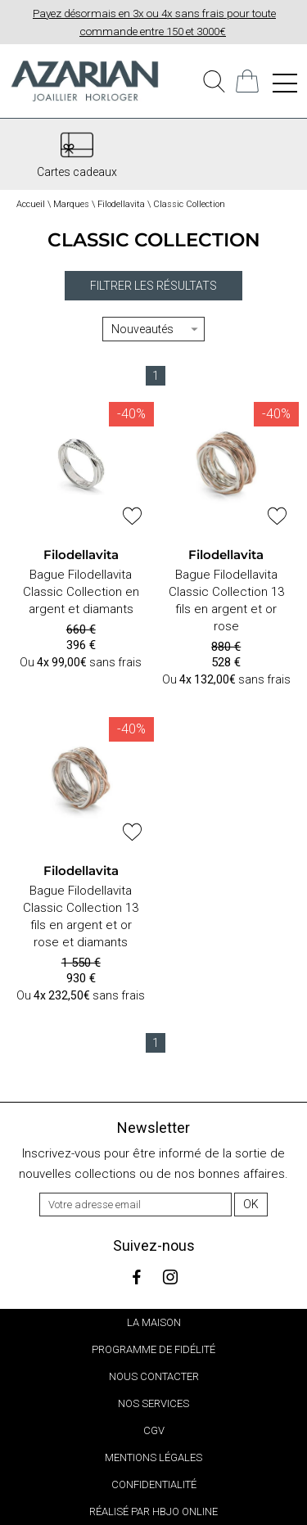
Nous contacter (154, 1376)
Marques (71, 204)
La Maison (154, 1322)
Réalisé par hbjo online (153, 1511)
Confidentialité (153, 1484)
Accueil (30, 204)
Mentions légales (153, 1457)
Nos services (153, 1403)
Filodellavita (121, 204)
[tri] (153, 329)
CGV (154, 1430)
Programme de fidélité (153, 1349)
